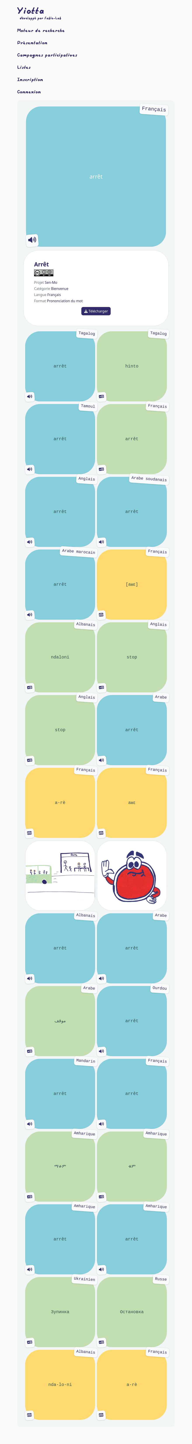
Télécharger (96, 311)
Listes (24, 67)
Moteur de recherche (41, 30)
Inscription (30, 79)
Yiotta (30, 10)
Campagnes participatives (47, 55)
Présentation (32, 42)
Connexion (29, 91)
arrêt (96, 176)
